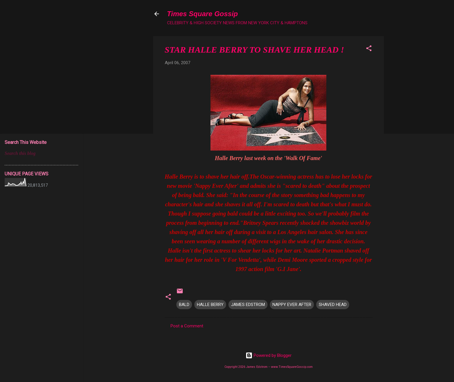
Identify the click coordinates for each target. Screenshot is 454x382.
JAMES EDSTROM (248, 304)
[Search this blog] (41, 153)
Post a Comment (187, 326)
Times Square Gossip (202, 14)
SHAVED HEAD (333, 304)
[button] (368, 49)
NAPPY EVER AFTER (291, 304)
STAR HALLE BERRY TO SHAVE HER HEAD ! (254, 49)
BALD (184, 304)
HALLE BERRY (210, 304)
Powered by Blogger (269, 355)
